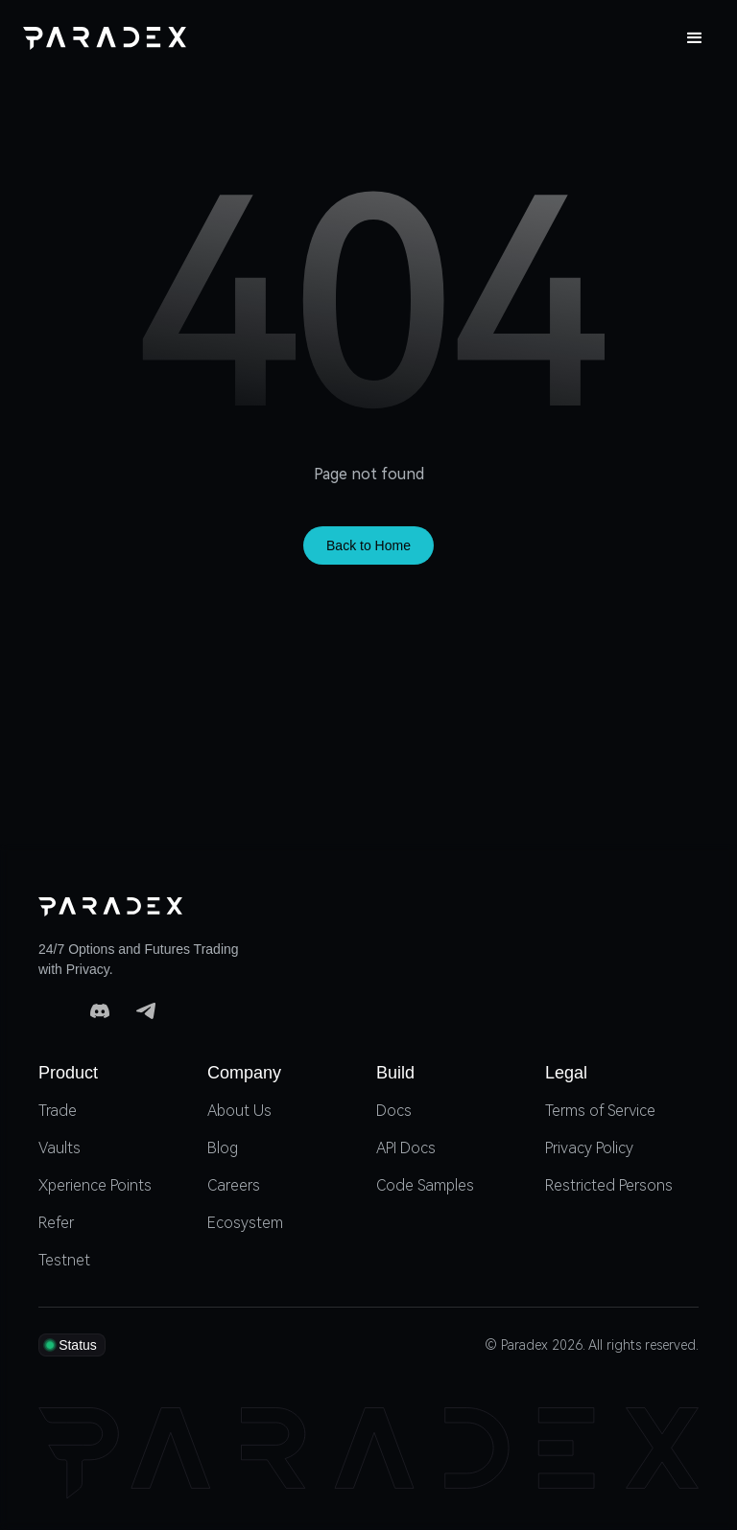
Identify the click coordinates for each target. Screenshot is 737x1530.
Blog (222, 1148)
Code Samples (425, 1185)
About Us (239, 1110)
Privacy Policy (589, 1148)
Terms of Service (600, 1110)
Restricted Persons (609, 1185)
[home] (104, 38)
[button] (695, 38)
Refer (56, 1223)
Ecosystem (245, 1223)
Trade (57, 1110)
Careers (233, 1185)
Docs (394, 1110)
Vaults (59, 1148)
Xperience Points (95, 1185)
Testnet (64, 1260)
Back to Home (368, 545)
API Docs (406, 1148)
